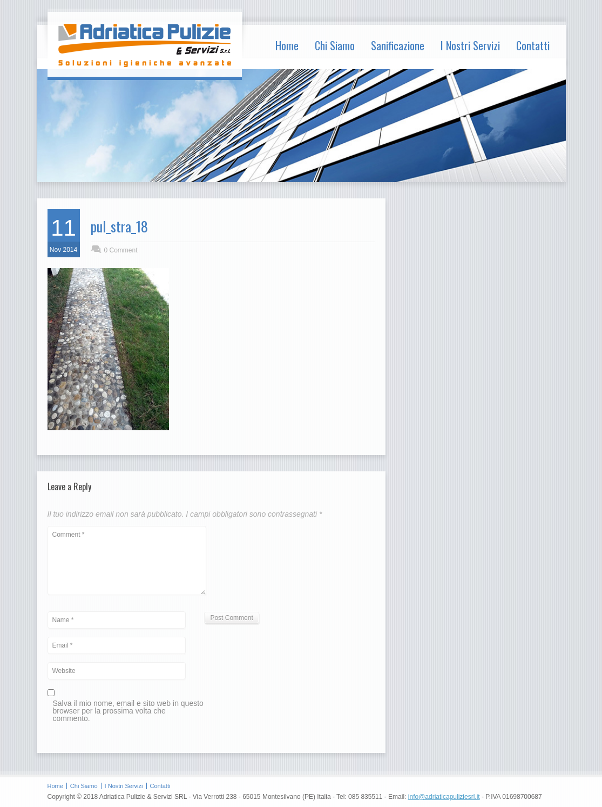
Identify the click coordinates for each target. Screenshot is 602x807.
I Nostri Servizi (470, 45)
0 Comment (121, 250)
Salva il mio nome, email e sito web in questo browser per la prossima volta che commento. (128, 711)
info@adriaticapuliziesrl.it (444, 797)
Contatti (533, 45)
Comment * (127, 560)
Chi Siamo (335, 45)
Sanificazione (397, 45)
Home (287, 45)
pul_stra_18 (119, 226)
